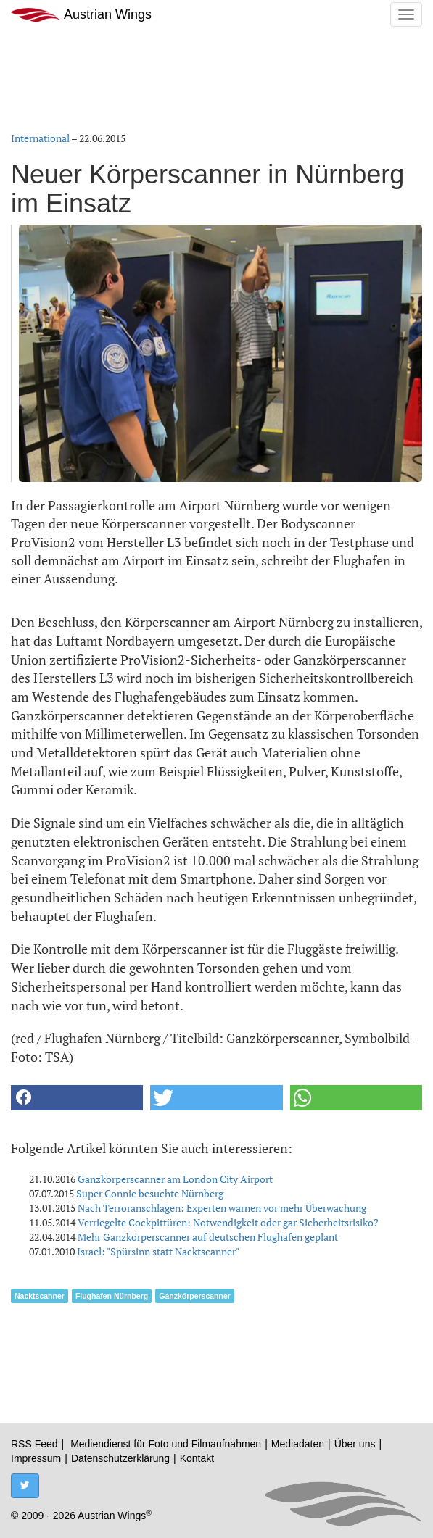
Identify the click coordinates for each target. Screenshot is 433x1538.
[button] (77, 1097)
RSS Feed (34, 1444)
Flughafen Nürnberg (111, 1296)
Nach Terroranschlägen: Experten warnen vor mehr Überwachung (222, 1208)
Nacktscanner (40, 1296)
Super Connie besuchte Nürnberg (149, 1193)
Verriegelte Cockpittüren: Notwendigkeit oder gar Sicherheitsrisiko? (228, 1222)
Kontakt (197, 1458)
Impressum (36, 1458)
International (40, 138)
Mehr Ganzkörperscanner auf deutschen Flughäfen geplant (208, 1237)
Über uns (355, 1444)
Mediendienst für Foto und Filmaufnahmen (165, 1444)
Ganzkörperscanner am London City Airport (175, 1179)
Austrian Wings (81, 14)
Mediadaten (297, 1444)
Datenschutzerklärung (120, 1458)
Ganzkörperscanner (195, 1296)
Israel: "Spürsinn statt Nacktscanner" (158, 1251)
